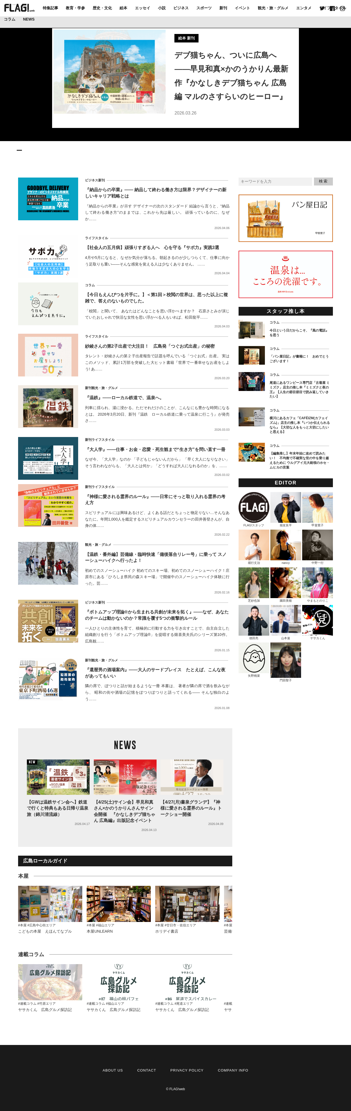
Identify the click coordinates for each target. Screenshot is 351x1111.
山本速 (285, 622)
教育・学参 (75, 8)
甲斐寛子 (317, 509)
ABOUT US (113, 1070)
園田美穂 (285, 584)
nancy (285, 547)
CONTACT (146, 1070)
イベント (242, 8)
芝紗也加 (254, 584)
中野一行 (317, 547)
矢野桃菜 (254, 659)
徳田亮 (254, 622)
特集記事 (50, 8)
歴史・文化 (102, 8)
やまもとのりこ (317, 584)
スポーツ (204, 8)
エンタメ (304, 8)
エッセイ (142, 8)
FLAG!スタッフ (254, 509)
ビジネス (181, 8)
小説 (162, 8)
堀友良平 (285, 509)
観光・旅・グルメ (273, 8)
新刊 (223, 8)
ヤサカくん (317, 622)
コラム (9, 19)
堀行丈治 (254, 547)
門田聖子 (285, 662)
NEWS (29, 19)
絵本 (123, 8)
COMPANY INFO (233, 1070)
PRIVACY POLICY (186, 1070)
